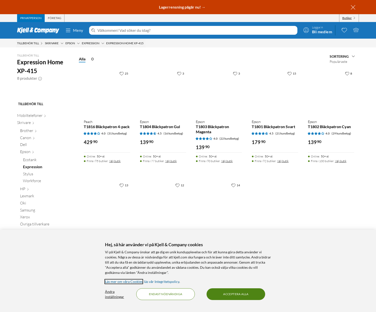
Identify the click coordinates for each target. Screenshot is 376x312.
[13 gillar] (123, 185)
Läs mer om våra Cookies (124, 281)
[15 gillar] (291, 73)
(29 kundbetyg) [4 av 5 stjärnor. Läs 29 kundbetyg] (341, 133)
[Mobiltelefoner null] (45, 144)
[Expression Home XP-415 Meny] (145, 43)
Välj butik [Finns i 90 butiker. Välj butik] (227, 161)
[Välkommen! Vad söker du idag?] (196, 30)
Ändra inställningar (114, 294)
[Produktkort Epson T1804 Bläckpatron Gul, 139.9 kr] (163, 92)
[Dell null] (46, 173)
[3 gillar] (180, 73)
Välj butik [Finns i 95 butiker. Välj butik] (115, 161)
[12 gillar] (179, 185)
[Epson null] (46, 180)
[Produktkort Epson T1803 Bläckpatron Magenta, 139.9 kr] (219, 92)
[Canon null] (46, 166)
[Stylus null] (48, 202)
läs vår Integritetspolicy (161, 281)
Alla (82, 58)
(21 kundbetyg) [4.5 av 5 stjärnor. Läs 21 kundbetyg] (285, 133)
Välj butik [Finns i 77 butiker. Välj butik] (171, 161)
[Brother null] (46, 159)
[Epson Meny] (78, 43)
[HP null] (46, 217)
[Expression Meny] (102, 43)
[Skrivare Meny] (62, 43)
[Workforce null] (48, 209)
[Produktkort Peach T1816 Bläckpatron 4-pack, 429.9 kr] (107, 92)
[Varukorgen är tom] (356, 30)
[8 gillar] (348, 73)
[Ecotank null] (48, 188)
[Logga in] (317, 30)
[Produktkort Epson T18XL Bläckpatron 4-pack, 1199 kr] (107, 204)
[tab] (31, 18)
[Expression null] (48, 195)
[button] (40, 78)
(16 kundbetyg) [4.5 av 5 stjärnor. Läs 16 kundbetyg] (173, 133)
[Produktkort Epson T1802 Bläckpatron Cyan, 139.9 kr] (331, 92)
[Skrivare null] (45, 151)
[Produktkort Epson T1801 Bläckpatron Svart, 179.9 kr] (275, 92)
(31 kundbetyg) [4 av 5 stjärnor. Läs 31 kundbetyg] (117, 133)
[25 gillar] (123, 73)
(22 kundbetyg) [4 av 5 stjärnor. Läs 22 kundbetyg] (229, 138)
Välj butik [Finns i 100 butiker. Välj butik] (340, 161)
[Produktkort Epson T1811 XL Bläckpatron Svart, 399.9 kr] (163, 204)
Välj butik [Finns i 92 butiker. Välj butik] (283, 161)
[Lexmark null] (46, 224)
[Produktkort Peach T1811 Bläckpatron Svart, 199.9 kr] (219, 204)
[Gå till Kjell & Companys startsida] (39, 30)
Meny (74, 30)
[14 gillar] (235, 185)
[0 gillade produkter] (344, 30)
